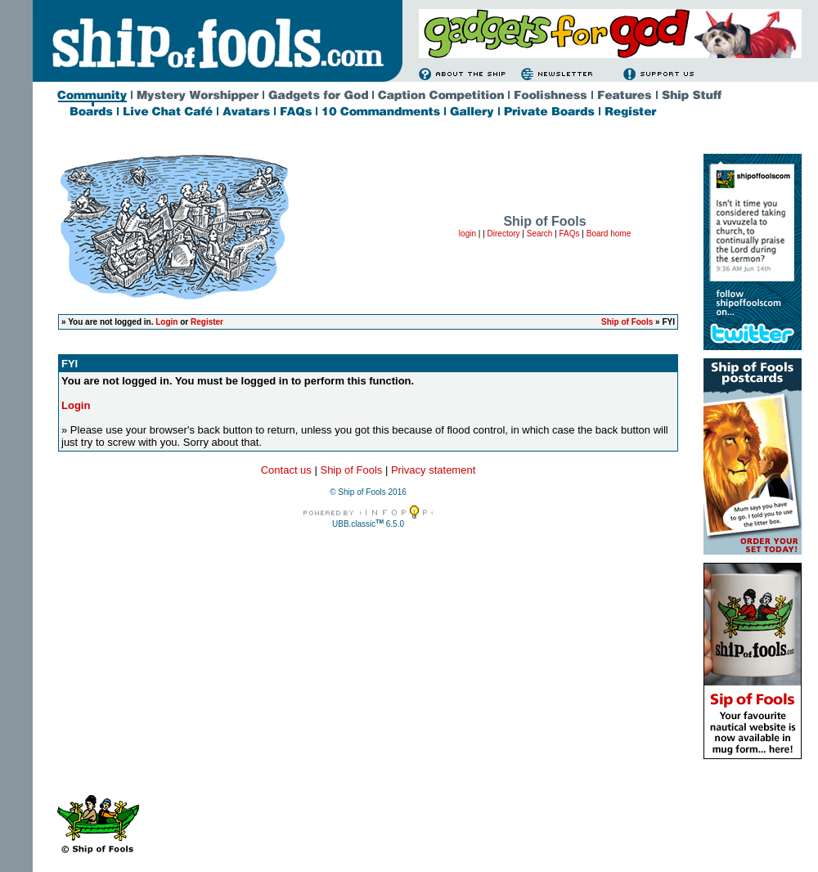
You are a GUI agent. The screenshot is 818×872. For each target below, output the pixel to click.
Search (540, 233)
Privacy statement (433, 470)
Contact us (286, 470)
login (467, 233)
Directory (504, 233)
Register (207, 321)
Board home (609, 233)
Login (166, 321)
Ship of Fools (627, 321)
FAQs (570, 233)
